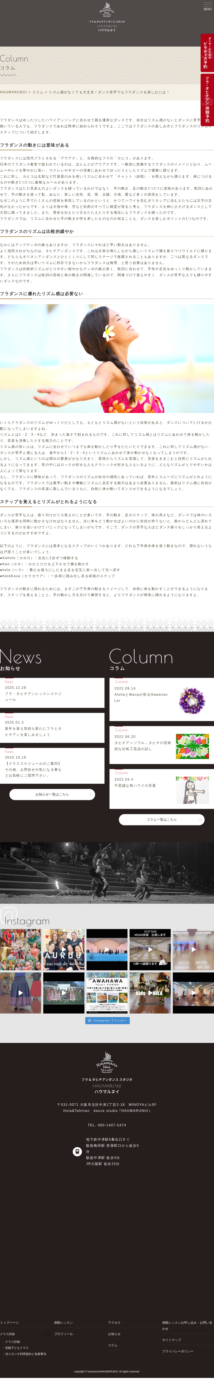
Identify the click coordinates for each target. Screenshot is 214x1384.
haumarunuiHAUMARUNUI (103, 1371)
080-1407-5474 (112, 1125)
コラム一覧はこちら (162, 819)
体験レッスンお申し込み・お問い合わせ (187, 1325)
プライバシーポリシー (176, 1351)
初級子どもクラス (17, 1347)
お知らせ (114, 1333)
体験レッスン (63, 1322)
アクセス (114, 1322)
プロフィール (63, 1333)
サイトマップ (171, 1339)
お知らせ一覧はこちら (52, 794)
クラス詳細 (12, 1341)
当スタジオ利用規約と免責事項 (25, 1353)
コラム (112, 1345)
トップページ (9, 1322)
